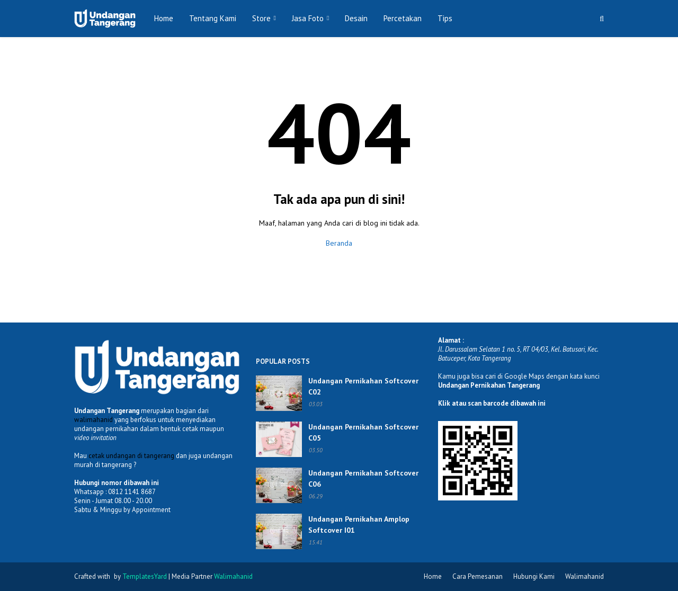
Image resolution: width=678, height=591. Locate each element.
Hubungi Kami (534, 576)
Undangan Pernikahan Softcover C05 (363, 432)
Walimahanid (584, 576)
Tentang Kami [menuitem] (212, 18)
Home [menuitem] (163, 18)
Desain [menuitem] (356, 18)
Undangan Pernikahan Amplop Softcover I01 (358, 524)
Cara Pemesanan (477, 576)
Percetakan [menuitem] (402, 18)
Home (433, 576)
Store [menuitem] (261, 18)
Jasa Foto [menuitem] (308, 18)
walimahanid (93, 419)
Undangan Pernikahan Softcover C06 (363, 478)
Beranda (339, 243)
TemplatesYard (144, 576)
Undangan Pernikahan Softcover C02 (363, 386)
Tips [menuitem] (445, 18)
